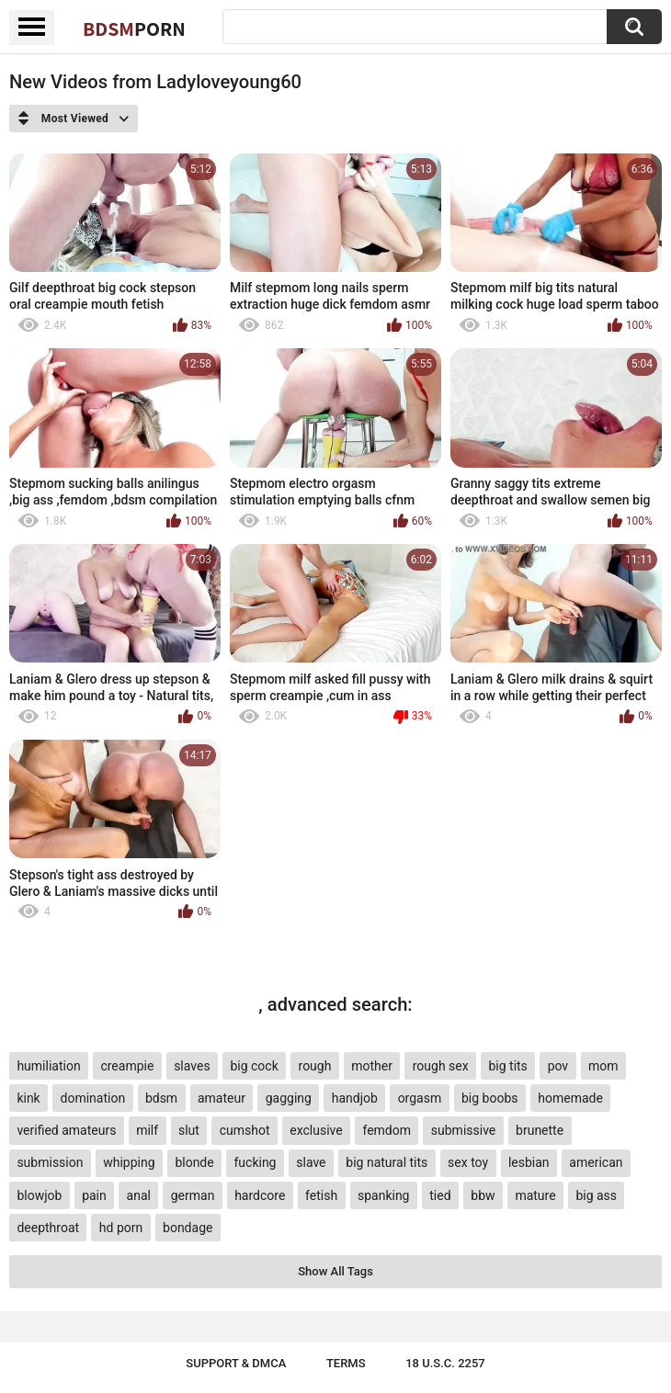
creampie (127, 1066)
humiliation (48, 1066)
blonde (194, 1162)
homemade (570, 1098)
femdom (386, 1130)
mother (371, 1066)
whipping (128, 1162)
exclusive (316, 1130)
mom (603, 1066)
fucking (254, 1162)
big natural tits (386, 1162)
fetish (321, 1195)
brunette (539, 1130)
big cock (254, 1066)
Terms (346, 1363)
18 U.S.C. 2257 (445, 1363)
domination (93, 1098)
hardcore (259, 1195)
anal (139, 1195)
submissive (463, 1130)
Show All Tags (335, 1271)
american (595, 1162)
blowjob (39, 1195)
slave (310, 1162)
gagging (289, 1098)
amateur (221, 1098)
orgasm (420, 1098)
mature (535, 1195)
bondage (187, 1227)
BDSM (134, 28)
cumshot (245, 1130)
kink (28, 1098)
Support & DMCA (236, 1363)
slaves (192, 1066)
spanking (384, 1195)
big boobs (489, 1098)
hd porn (120, 1227)
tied (439, 1195)
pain (94, 1195)
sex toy (468, 1162)
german (193, 1195)
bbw (483, 1195)
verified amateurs (66, 1130)
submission (50, 1162)
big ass (596, 1195)
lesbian (529, 1162)
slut (188, 1130)
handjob (355, 1098)
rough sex (441, 1066)
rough (315, 1066)
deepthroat (48, 1227)
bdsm (161, 1098)
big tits (507, 1066)
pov (558, 1066)
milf (147, 1130)
